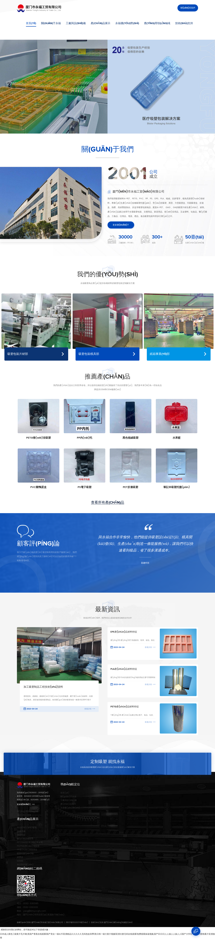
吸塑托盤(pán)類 (25, 853)
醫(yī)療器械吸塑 (25, 838)
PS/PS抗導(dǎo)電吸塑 (28, 846)
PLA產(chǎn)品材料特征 (123, 669)
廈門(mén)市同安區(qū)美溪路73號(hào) (40, 914)
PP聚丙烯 (21, 831)
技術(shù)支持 (184, 23)
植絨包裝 (21, 835)
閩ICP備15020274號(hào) (77, 922)
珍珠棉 (20, 861)
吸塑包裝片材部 (17, 354)
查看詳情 (87, 709)
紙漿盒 (20, 857)
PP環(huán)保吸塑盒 (27, 849)
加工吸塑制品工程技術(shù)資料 (43, 687)
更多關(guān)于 (121, 225)
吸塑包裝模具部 (88, 354)
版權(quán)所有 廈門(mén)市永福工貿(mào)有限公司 (40, 922)
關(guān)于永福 (51, 23)
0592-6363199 (27, 907)
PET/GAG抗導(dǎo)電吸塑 (30, 842)
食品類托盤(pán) (25, 864)
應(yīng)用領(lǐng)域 (157, 23)
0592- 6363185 (27, 903)
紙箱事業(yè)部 (160, 354)
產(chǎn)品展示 (100, 23)
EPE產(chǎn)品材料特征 (123, 632)
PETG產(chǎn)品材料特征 (124, 707)
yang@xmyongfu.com (31, 911)
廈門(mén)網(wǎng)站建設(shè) (118, 922)
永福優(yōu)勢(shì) (127, 23)
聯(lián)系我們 (187, 8)
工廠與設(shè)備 (76, 23)
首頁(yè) (31, 23)
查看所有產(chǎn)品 (107, 502)
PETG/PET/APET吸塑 (27, 827)
